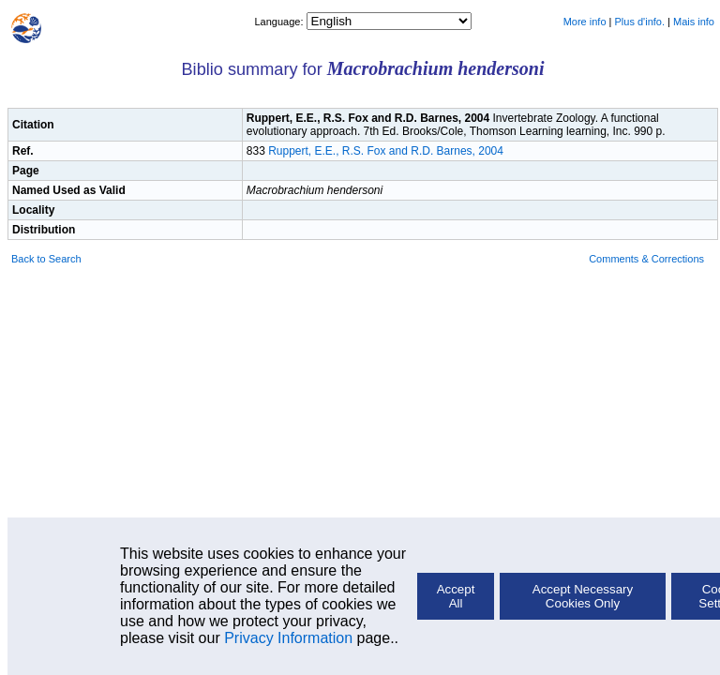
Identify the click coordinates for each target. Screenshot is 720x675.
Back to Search (46, 258)
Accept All (456, 596)
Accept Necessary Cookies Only (582, 596)
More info (585, 21)
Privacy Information (288, 638)
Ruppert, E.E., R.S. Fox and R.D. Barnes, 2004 (385, 151)
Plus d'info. (640, 21)
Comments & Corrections (646, 258)
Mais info (693, 21)
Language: (280, 21)
